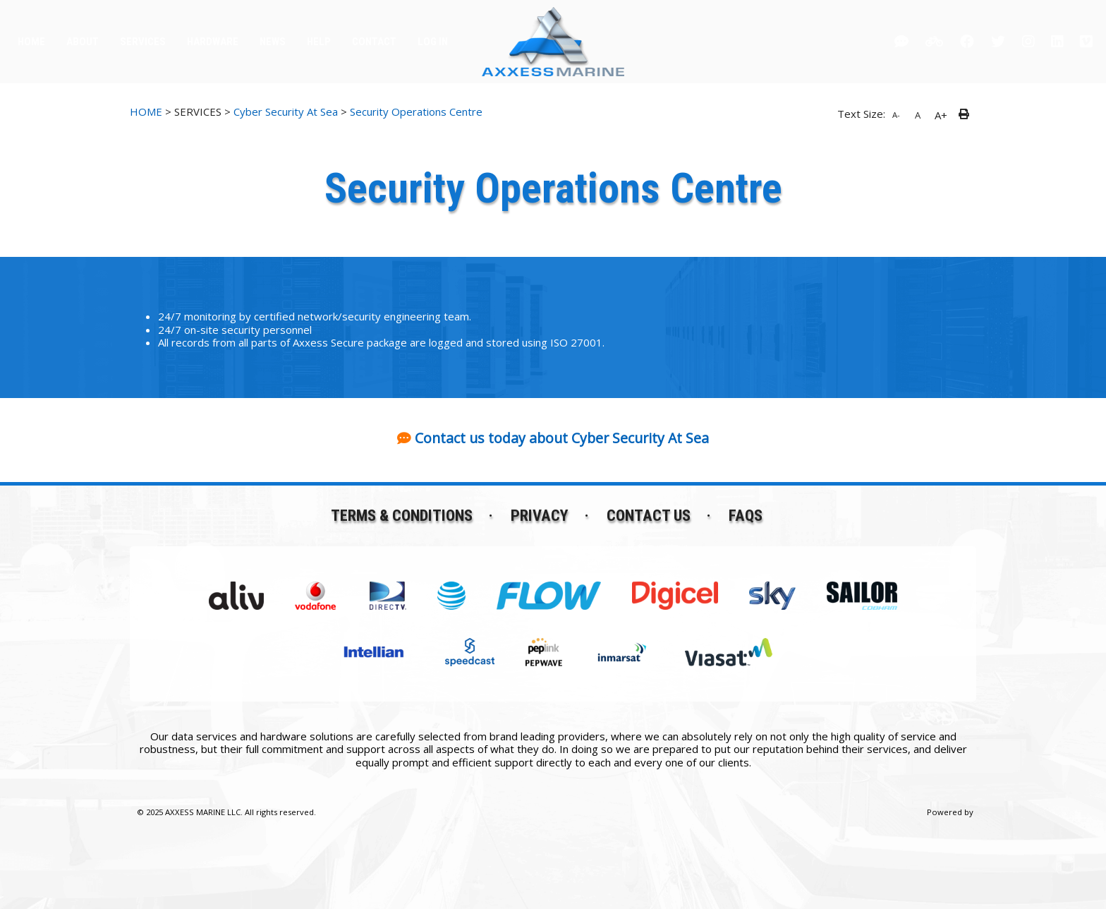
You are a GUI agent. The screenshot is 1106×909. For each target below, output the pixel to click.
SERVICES (143, 41)
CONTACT (374, 41)
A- (896, 114)
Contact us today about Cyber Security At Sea (562, 437)
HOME (31, 41)
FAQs (745, 515)
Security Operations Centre (416, 111)
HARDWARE (212, 41)
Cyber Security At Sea (285, 111)
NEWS (273, 41)
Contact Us (649, 515)
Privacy (540, 515)
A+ (941, 115)
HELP (319, 41)
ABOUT (82, 41)
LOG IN (433, 41)
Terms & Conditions (402, 515)
